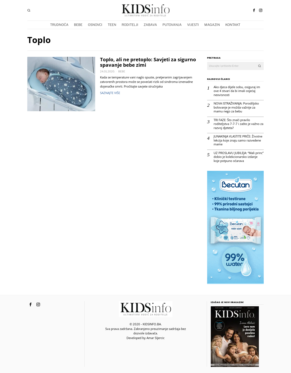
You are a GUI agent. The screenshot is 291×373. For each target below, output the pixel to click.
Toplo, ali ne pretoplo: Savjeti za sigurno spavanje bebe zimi (148, 62)
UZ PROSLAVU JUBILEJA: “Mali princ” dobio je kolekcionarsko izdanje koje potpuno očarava (239, 157)
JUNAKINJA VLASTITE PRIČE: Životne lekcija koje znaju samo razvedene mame (238, 140)
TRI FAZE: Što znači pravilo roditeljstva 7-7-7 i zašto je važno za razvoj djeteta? (238, 124)
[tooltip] (254, 10)
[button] (260, 66)
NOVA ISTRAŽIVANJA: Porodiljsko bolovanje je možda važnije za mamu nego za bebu (236, 107)
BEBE (121, 71)
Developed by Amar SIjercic (145, 338)
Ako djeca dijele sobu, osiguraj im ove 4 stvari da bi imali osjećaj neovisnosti (237, 91)
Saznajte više (110, 93)
